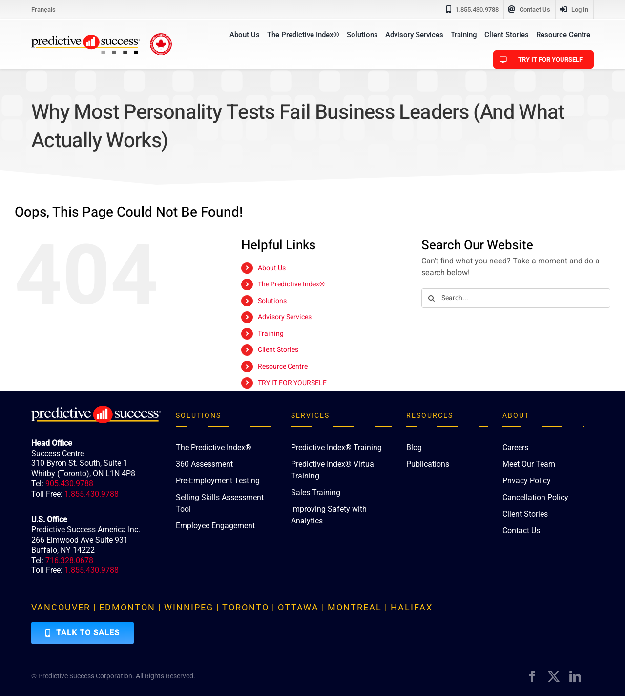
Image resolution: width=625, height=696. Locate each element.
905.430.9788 (69, 483)
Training (271, 333)
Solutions (272, 301)
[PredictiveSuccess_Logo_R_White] (96, 409)
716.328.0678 (69, 560)
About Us (272, 268)
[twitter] (554, 676)
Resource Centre (283, 366)
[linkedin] (575, 676)
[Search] (431, 298)
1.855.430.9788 (91, 494)
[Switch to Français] (43, 9)
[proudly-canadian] (161, 37)
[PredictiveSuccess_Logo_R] (85, 38)
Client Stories (278, 350)
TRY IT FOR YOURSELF (292, 383)
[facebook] (532, 676)
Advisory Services (285, 317)
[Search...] (515, 298)
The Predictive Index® (291, 284)
